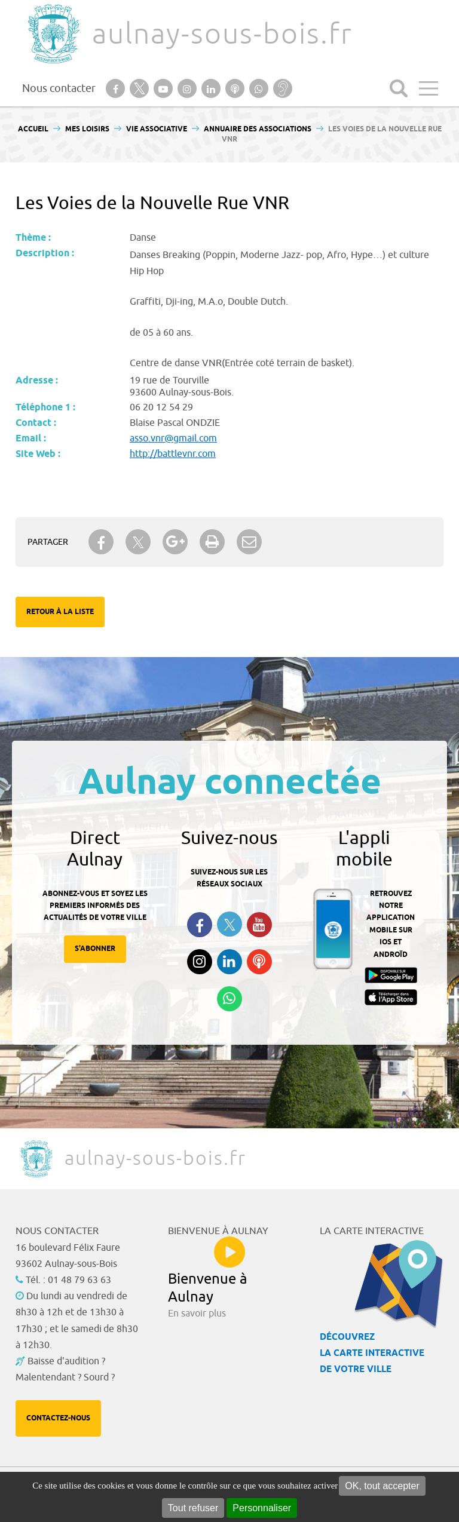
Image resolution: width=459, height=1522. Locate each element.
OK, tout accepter (382, 1486)
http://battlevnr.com (173, 454)
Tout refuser (193, 1508)
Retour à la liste (60, 612)
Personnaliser (261, 1508)
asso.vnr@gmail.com (173, 438)
